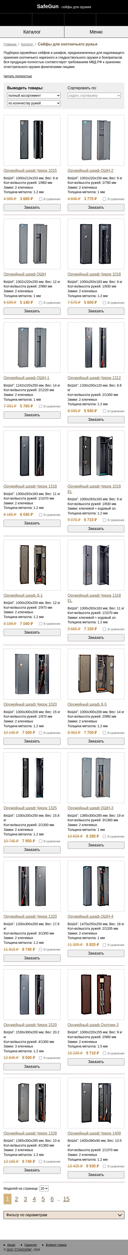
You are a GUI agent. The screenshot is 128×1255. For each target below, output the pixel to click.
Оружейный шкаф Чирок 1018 (94, 274)
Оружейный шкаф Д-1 (23, 595)
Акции (11, 1245)
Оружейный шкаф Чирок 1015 (30, 171)
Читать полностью (18, 76)
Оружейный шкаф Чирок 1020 (30, 704)
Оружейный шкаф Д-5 (87, 704)
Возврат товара (56, 1245)
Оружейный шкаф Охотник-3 (93, 1025)
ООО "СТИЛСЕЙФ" (19, 1249)
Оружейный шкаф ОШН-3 (90, 808)
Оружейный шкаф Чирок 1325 (30, 808)
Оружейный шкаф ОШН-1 (26, 378)
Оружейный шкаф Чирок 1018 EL (94, 489)
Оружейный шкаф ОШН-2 (90, 171)
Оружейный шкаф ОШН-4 (90, 916)
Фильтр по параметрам (26, 1215)
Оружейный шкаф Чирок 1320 (30, 916)
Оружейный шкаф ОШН (25, 274)
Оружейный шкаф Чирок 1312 (94, 378)
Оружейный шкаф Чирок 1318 (30, 486)
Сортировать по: (82, 88)
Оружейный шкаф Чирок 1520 (30, 1025)
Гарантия (30, 1245)
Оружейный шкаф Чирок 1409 (94, 1133)
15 (66, 1199)
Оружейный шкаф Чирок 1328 (30, 1133)
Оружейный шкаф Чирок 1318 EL (94, 598)
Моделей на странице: (21, 1188)
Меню (96, 31)
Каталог (32, 31)
